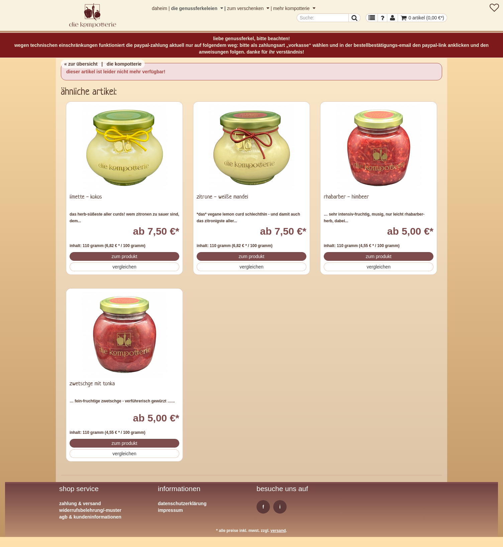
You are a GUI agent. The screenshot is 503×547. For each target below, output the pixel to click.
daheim (159, 8)
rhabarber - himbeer (346, 197)
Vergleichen (124, 266)
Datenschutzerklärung (182, 503)
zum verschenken (249, 8)
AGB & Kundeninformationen (90, 517)
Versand (278, 530)
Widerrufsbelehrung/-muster (90, 510)
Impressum (170, 510)
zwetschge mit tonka (92, 384)
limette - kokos (86, 197)
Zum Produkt (124, 256)
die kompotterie (124, 64)
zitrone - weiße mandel (222, 197)
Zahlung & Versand (80, 503)
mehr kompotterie (294, 8)
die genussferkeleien (197, 8)
